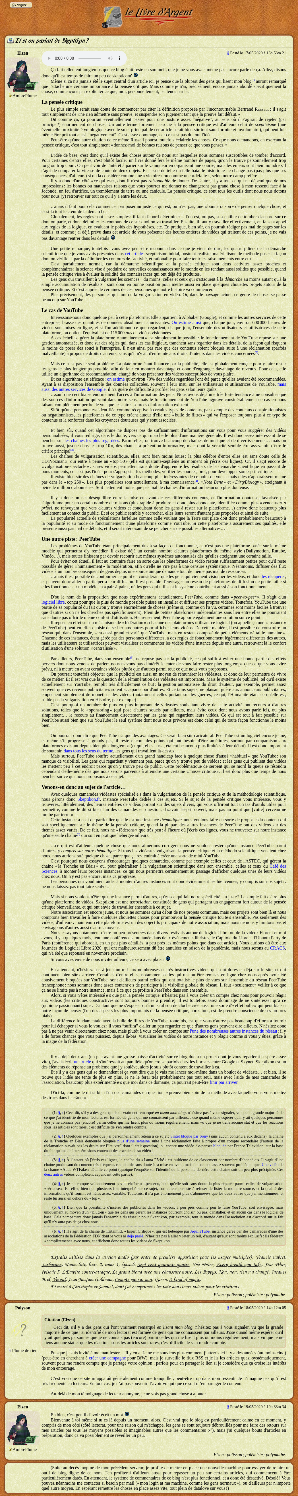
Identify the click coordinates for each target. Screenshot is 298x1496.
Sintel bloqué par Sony (189, 1136)
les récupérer (273, 576)
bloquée (219, 1146)
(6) (78, 834)
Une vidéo (270, 1164)
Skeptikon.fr (88, 799)
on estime (116, 379)
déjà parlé (135, 1236)
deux (48, 1174)
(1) (252, 80)
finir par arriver (223, 1082)
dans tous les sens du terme (88, 750)
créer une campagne (107, 1357)
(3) (72, 449)
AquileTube (200, 1231)
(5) (131, 657)
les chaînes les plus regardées (92, 440)
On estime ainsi (186, 322)
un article (82, 1061)
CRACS (277, 948)
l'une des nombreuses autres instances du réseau (233, 1031)
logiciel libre (53, 602)
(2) (256, 352)
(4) (196, 480)
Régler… (22, 5)
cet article (134, 253)
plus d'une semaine (133, 1141)
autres (58, 1174)
